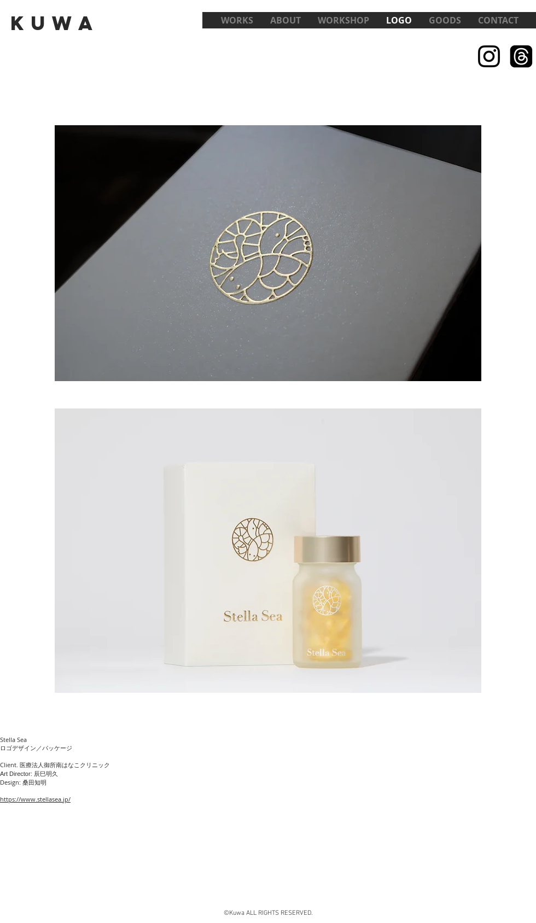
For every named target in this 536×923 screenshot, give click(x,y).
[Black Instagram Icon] (489, 56)
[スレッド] (521, 56)
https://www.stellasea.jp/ (35, 799)
